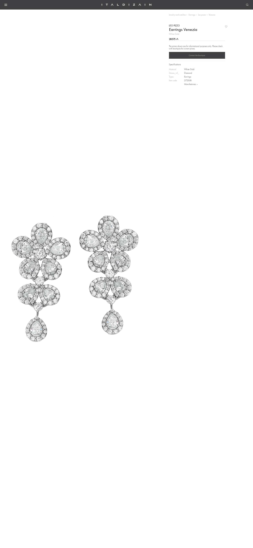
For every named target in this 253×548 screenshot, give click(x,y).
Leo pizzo (202, 14)
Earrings (192, 14)
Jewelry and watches (177, 14)
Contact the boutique (197, 55)
